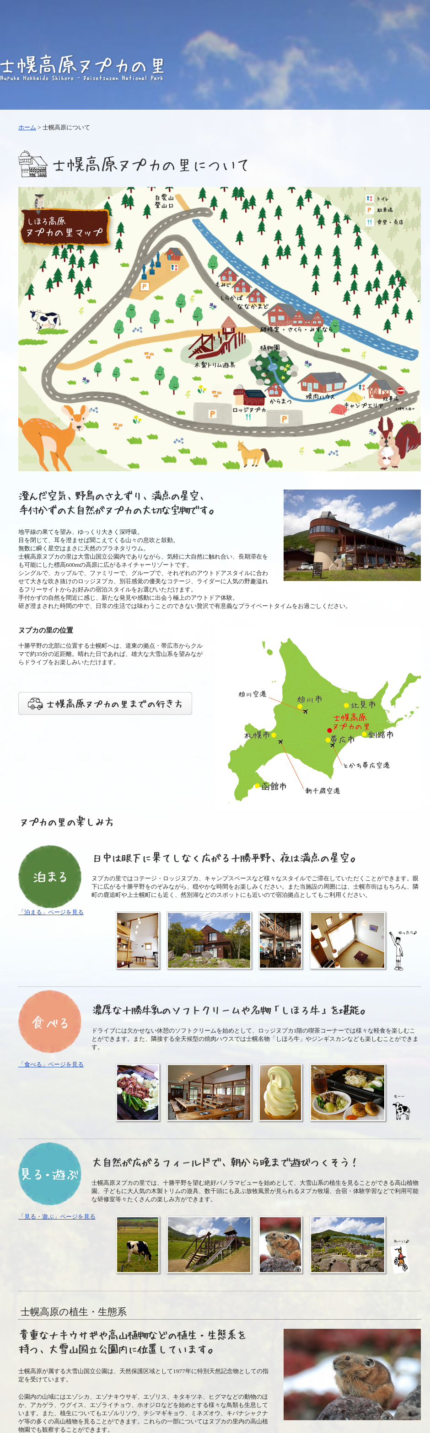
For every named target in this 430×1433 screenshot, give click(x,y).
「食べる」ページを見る (51, 1064)
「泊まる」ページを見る (51, 912)
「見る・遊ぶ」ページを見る (57, 1216)
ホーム (27, 127)
